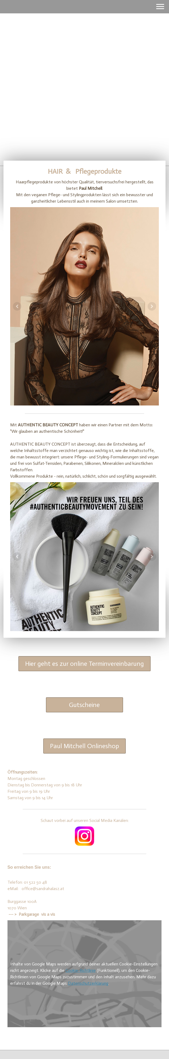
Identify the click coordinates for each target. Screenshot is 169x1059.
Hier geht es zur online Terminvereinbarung (84, 663)
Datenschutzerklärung (88, 983)
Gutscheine (84, 705)
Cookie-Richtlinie (81, 970)
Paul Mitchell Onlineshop (84, 746)
